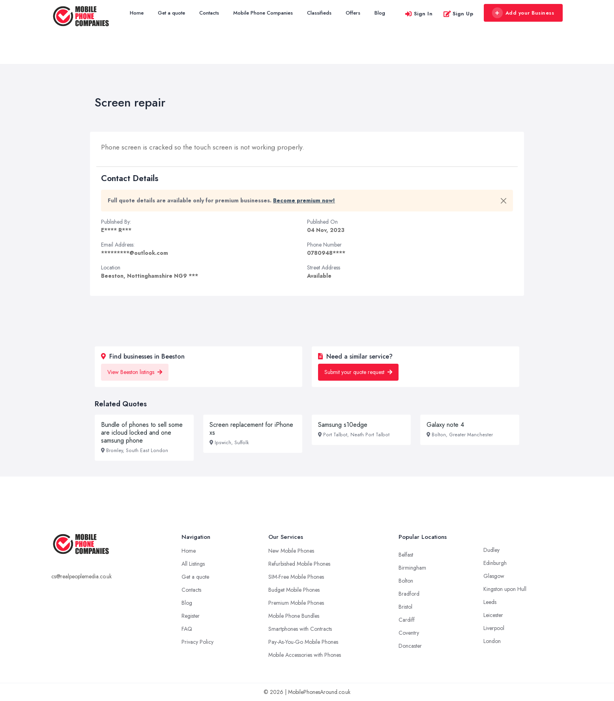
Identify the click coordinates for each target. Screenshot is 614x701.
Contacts (209, 13)
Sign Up (458, 13)
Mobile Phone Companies (263, 13)
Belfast (406, 555)
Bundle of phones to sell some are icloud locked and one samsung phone (142, 432)
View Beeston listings (134, 372)
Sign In (418, 13)
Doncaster (410, 646)
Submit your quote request (358, 372)
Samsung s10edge (342, 424)
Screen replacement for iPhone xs (251, 428)
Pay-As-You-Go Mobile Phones (303, 642)
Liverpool (493, 628)
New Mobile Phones (291, 551)
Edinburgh (495, 563)
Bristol (405, 607)
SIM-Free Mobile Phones (296, 577)
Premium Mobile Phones (296, 603)
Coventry (409, 633)
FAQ (187, 629)
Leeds (489, 602)
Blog (379, 13)
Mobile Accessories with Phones (304, 655)
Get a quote (171, 13)
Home (137, 13)
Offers (353, 13)
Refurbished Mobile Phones (299, 564)
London (492, 641)
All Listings (193, 564)
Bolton (406, 581)
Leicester (493, 615)
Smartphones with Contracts (300, 629)
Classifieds (319, 13)
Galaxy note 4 (445, 424)
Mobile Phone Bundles (293, 616)
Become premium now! (304, 200)
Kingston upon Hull (504, 589)
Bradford (409, 594)
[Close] (503, 200)
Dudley (491, 550)
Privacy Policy (197, 642)
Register (191, 616)
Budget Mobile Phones (294, 590)
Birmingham (412, 568)
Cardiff (407, 620)
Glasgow (493, 576)
